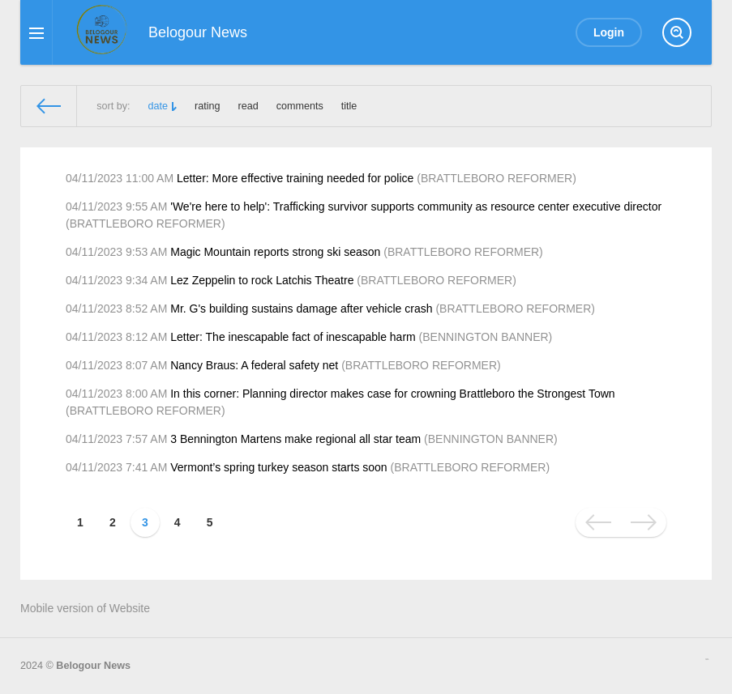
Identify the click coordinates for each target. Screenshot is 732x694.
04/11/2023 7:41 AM (116, 467)
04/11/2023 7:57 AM (116, 438)
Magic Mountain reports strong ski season (275, 251)
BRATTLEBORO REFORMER (496, 178)
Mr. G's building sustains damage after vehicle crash (301, 308)
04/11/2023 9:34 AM (116, 280)
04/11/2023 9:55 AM (116, 206)
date (158, 106)
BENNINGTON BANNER (485, 336)
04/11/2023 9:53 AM (116, 251)
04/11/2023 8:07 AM (116, 365)
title (349, 106)
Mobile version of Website (85, 608)
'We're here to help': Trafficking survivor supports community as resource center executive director (415, 206)
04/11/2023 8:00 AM (116, 393)
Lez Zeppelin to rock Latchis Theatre (261, 280)
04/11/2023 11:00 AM (119, 178)
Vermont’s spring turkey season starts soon (278, 467)
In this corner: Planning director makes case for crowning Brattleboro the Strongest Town (392, 393)
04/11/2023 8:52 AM (116, 308)
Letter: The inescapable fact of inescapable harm (292, 336)
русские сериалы (706, 659)
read (248, 106)
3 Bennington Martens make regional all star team (295, 438)
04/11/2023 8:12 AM (116, 336)
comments (299, 106)
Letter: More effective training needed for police (295, 178)
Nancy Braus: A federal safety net (254, 365)
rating (207, 106)
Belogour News (93, 665)
